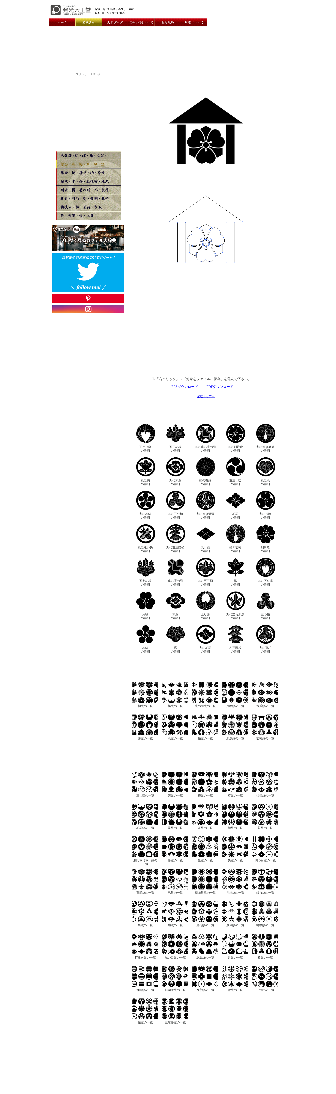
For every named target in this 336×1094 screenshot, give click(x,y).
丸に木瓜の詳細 (175, 482)
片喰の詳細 (145, 616)
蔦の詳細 (175, 649)
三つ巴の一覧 (145, 795)
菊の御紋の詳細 (205, 482)
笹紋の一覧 (265, 828)
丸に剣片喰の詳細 (235, 448)
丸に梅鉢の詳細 (145, 515)
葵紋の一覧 (235, 795)
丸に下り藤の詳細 (265, 582)
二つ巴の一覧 (265, 990)
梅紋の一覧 (205, 795)
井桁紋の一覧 (235, 892)
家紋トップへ (206, 396)
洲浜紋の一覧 (205, 957)
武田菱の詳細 (205, 549)
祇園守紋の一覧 (175, 990)
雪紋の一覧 (235, 990)
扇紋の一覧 (175, 925)
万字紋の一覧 (205, 990)
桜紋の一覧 (145, 1022)
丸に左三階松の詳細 (175, 549)
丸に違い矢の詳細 (145, 549)
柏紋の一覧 (205, 738)
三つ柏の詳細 (265, 616)
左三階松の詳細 (235, 649)
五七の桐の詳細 (145, 582)
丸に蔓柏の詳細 (265, 649)
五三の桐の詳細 (175, 448)
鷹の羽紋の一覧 (205, 706)
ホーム (99, 1066)
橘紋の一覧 (175, 706)
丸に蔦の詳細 (265, 482)
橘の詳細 (235, 582)
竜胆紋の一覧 (145, 892)
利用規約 (188, 1066)
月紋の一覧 (235, 957)
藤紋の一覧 (145, 738)
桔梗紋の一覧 (265, 795)
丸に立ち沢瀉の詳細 (235, 616)
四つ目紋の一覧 (265, 860)
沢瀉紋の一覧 (235, 738)
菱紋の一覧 (205, 828)
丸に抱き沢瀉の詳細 (205, 515)
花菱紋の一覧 (145, 828)
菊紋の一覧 (175, 795)
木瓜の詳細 (175, 616)
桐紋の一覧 (145, 706)
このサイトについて (163, 1066)
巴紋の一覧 (175, 892)
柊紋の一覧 (265, 957)
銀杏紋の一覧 (265, 892)
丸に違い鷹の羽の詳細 (205, 448)
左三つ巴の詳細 (235, 482)
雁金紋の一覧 (235, 925)
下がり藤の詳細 (145, 448)
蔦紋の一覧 (175, 738)
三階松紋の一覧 (175, 1022)
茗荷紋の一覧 (265, 738)
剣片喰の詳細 (265, 549)
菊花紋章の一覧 (205, 892)
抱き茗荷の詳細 (235, 549)
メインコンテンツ (108, 1070)
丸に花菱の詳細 (205, 649)
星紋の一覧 (205, 860)
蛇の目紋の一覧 (175, 957)
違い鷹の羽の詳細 (175, 582)
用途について (207, 1066)
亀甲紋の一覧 (265, 925)
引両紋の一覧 (145, 990)
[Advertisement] (205, 337)
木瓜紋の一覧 (265, 706)
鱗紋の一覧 (145, 925)
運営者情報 (115, 1066)
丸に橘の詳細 (145, 482)
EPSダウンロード (184, 386)
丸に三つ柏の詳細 (175, 515)
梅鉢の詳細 (145, 649)
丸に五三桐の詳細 (205, 582)
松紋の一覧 (175, 860)
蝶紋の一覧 (175, 828)
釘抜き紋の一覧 (145, 957)
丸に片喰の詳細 (265, 515)
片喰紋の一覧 (235, 706)
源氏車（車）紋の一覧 (145, 862)
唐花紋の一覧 (205, 925)
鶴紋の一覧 (235, 828)
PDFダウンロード (220, 386)
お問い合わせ (136, 1066)
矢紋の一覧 (235, 860)
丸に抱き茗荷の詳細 (265, 448)
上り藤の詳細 (205, 616)
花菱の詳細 (235, 515)
